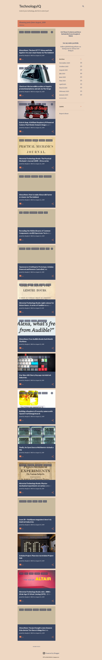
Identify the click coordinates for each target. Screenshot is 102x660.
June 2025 (62, 77)
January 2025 (63, 95)
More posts (36, 646)
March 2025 (63, 88)
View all (21, 25)
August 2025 (63, 70)
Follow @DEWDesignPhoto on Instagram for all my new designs (70, 49)
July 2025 (62, 74)
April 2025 (62, 84)
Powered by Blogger (51, 653)
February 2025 (64, 91)
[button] (52, 59)
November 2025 (64, 63)
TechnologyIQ (30, 6)
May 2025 (62, 81)
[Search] (83, 6)
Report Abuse (63, 113)
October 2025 (63, 66)
